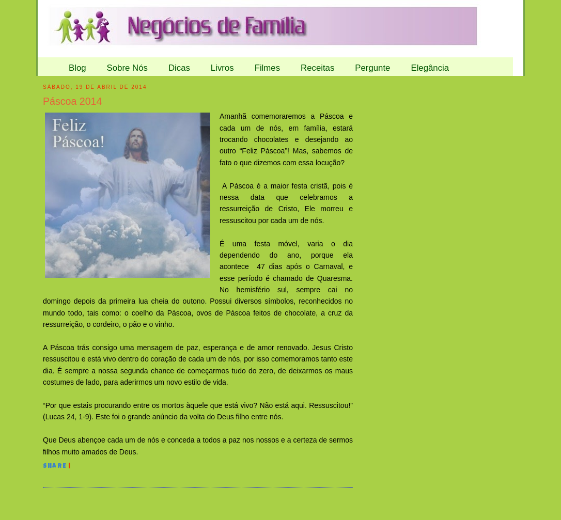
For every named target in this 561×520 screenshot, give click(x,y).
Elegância (430, 68)
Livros (222, 68)
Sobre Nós (127, 68)
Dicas (179, 68)
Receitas (317, 68)
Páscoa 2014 (72, 101)
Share (55, 467)
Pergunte (372, 68)
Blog (77, 68)
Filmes (267, 68)
